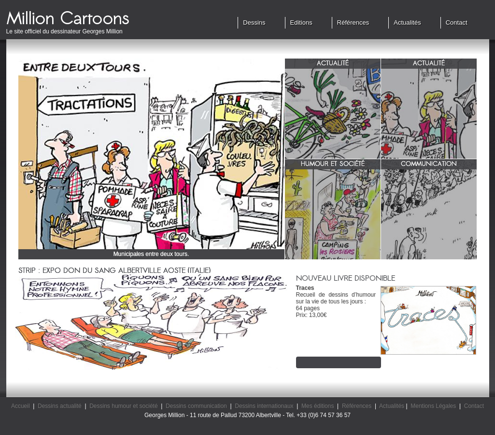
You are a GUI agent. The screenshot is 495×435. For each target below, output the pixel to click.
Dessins (254, 22)
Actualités (407, 22)
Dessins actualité (60, 406)
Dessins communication (196, 406)
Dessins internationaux (264, 406)
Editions (301, 22)
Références (353, 22)
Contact (456, 22)
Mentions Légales (433, 406)
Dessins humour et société (123, 406)
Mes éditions (317, 406)
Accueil (20, 406)
